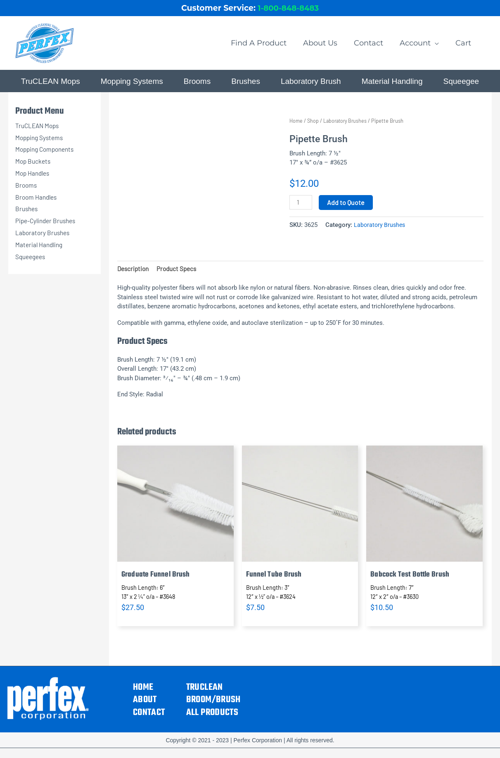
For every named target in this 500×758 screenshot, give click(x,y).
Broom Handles (37, 202)
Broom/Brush (213, 706)
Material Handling (40, 249)
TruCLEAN (204, 693)
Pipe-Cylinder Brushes (47, 226)
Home (296, 126)
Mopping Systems (40, 142)
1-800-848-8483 (288, 9)
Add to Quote (347, 208)
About (145, 706)
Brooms (26, 190)
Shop (314, 126)
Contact (149, 718)
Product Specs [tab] (180, 274)
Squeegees (31, 261)
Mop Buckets (33, 166)
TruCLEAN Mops (38, 130)
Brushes (27, 214)
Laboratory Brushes (44, 238)
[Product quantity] (301, 207)
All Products (212, 718)
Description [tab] (134, 274)
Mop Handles (33, 178)
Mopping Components (47, 154)
